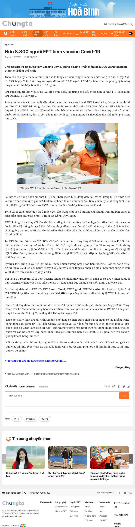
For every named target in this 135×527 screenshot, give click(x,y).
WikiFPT (103, 513)
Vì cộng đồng (90, 509)
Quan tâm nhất (27, 386)
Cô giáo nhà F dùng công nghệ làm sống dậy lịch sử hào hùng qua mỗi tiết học (107, 469)
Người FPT (36, 33)
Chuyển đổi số (61, 500)
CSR (110, 33)
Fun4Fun (88, 504)
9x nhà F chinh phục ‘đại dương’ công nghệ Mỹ (66, 468)
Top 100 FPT (121, 508)
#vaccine (30, 412)
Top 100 (93, 33)
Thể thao (55, 33)
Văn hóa (46, 33)
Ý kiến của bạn (67, 395)
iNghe (103, 33)
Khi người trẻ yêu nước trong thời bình (25, 468)
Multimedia (68, 33)
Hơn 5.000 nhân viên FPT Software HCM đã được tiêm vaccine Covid (43, 373)
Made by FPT (61, 504)
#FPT (16, 412)
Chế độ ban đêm (123, 33)
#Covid (45, 412)
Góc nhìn (74, 509)
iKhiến (87, 500)
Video (101, 500)
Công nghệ (24, 33)
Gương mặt (75, 500)
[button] (131, 452)
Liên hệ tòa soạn (11, 486)
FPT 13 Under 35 (82, 33)
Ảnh (101, 504)
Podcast (103, 509)
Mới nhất (43, 386)
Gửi (124, 395)
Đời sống (74, 504)
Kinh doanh (13, 33)
